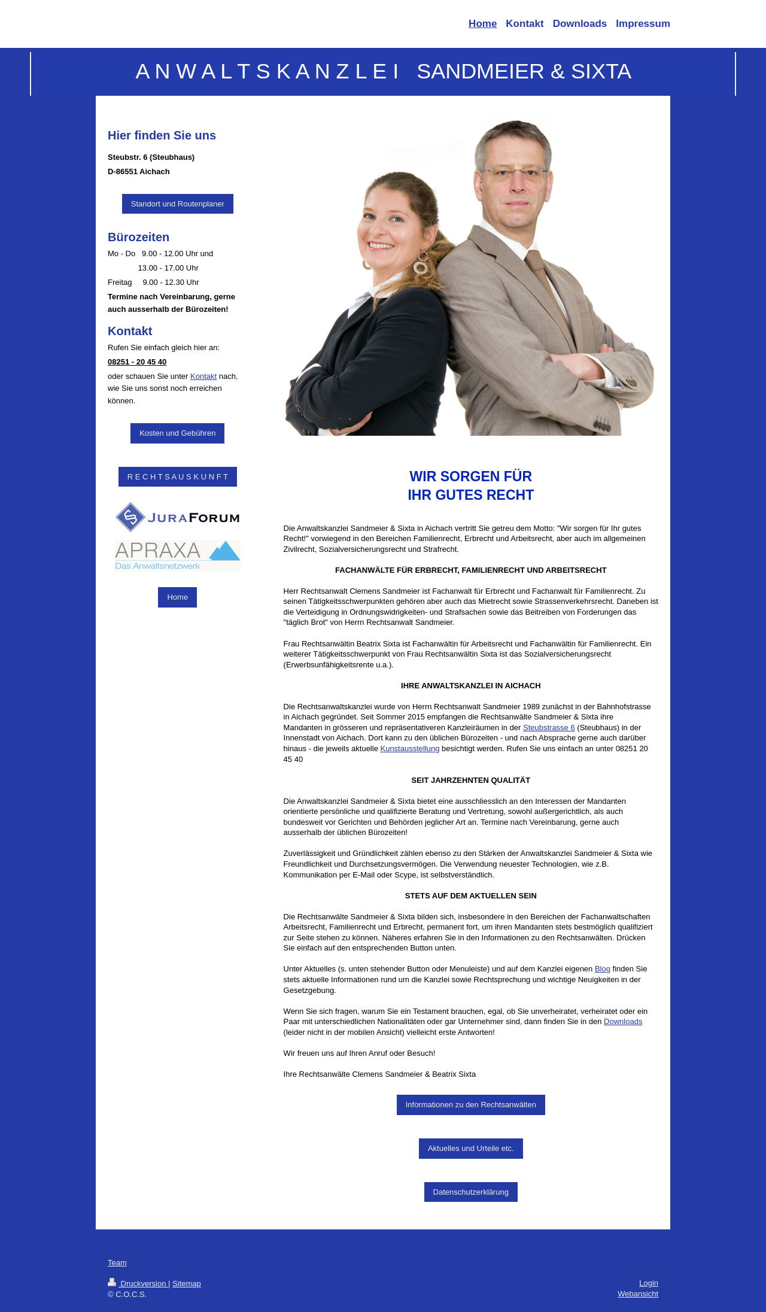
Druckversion (138, 1283)
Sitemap (186, 1283)
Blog (602, 968)
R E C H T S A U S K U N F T (177, 476)
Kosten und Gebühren (177, 433)
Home (177, 597)
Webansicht (638, 1293)
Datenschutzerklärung (471, 1192)
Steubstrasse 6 (549, 727)
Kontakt (203, 376)
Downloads (623, 1021)
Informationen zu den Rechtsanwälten (471, 1104)
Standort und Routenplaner (177, 203)
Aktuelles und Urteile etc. (471, 1148)
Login (648, 1282)
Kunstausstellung (409, 748)
